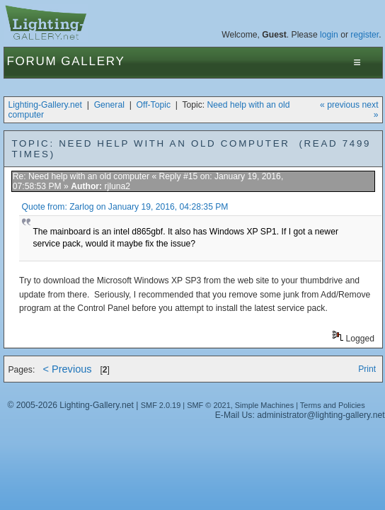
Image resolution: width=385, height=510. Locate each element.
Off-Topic (154, 105)
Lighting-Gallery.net (45, 105)
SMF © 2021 (209, 405)
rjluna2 (117, 186)
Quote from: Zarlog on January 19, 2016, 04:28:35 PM (125, 207)
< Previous (66, 369)
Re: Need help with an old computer (81, 176)
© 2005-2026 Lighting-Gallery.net (70, 405)
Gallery (93, 61)
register (364, 35)
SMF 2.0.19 (161, 405)
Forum (31, 61)
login (329, 35)
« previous (340, 105)
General (109, 105)
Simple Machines (264, 405)
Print (367, 369)
